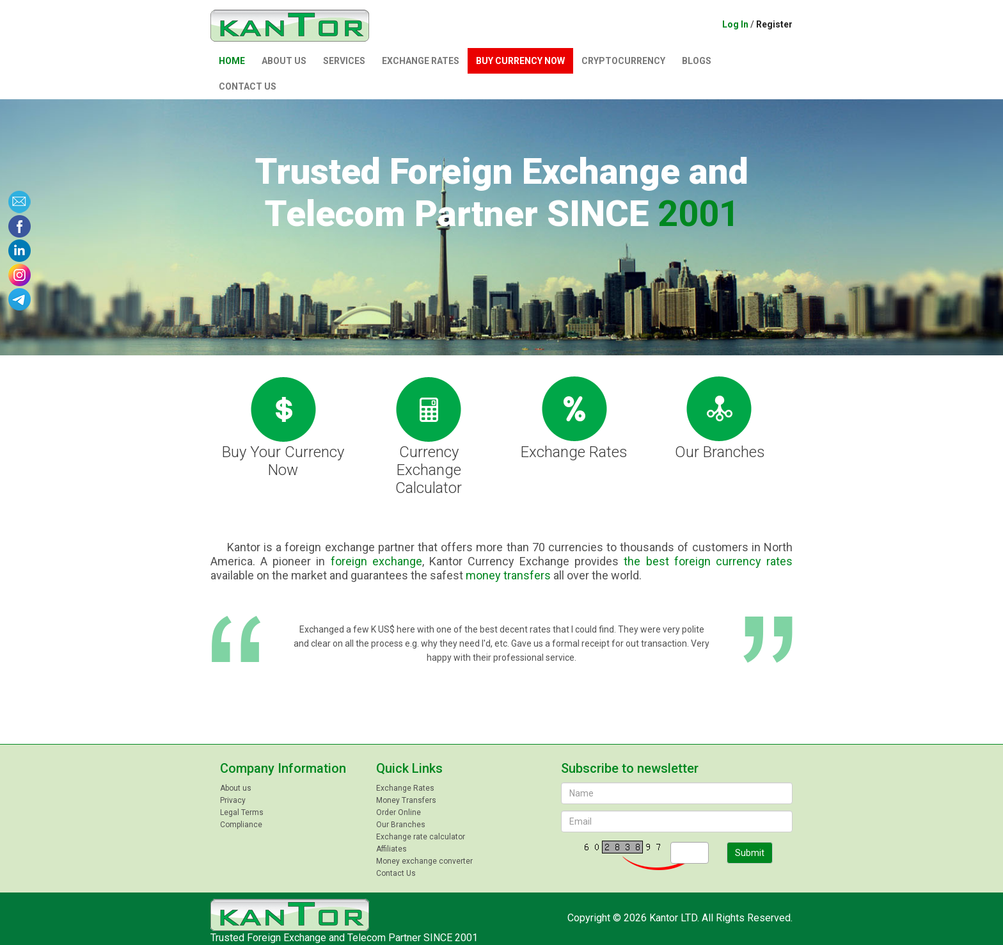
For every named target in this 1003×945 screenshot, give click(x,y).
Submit (749, 853)
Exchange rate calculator (420, 836)
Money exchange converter (424, 861)
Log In (735, 24)
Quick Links (409, 768)
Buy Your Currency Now (283, 427)
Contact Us (247, 86)
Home (232, 61)
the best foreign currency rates (708, 561)
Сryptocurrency (623, 61)
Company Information (283, 768)
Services (344, 61)
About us (284, 61)
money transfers (508, 575)
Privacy (233, 800)
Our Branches (720, 418)
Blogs (696, 61)
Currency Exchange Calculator (428, 436)
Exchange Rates (420, 61)
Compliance (241, 824)
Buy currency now (520, 61)
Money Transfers (406, 800)
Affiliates (391, 848)
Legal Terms (242, 812)
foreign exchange (376, 561)
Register (774, 24)
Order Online (398, 812)
